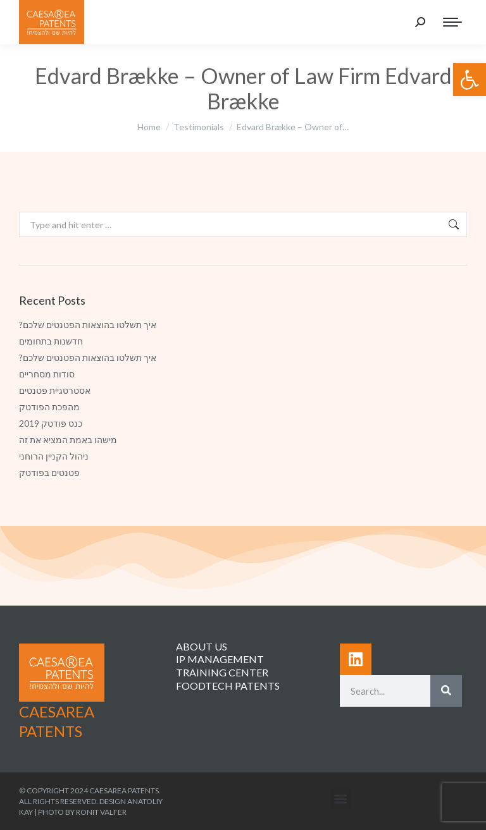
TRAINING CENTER (222, 672)
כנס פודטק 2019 (50, 423)
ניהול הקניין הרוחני (54, 456)
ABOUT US (201, 646)
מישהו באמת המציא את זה (68, 439)
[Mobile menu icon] (452, 22)
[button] (469, 79)
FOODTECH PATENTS (228, 686)
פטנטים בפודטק (49, 472)
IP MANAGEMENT (220, 659)
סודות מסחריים (47, 374)
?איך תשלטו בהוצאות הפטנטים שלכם (87, 324)
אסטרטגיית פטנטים (54, 390)
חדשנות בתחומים (51, 341)
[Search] (446, 691)
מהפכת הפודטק (49, 406)
